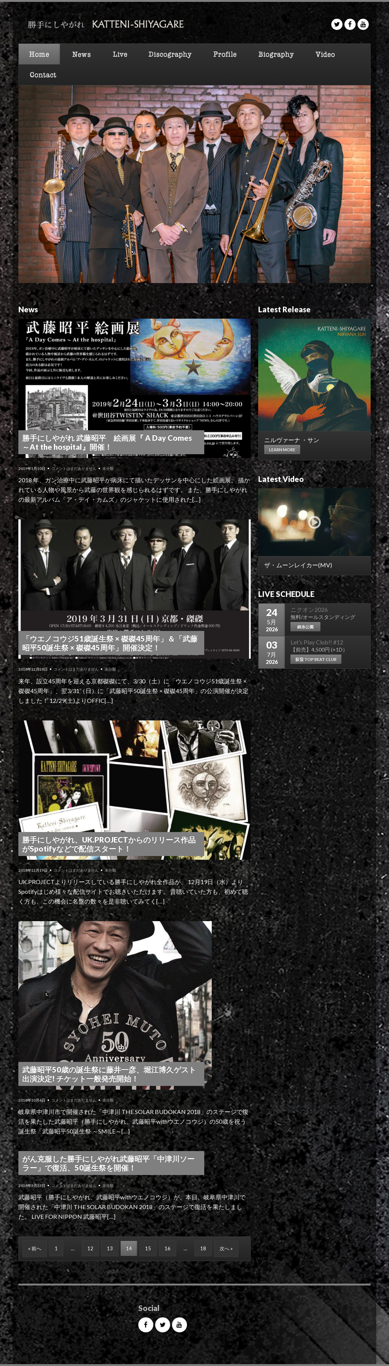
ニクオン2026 (309, 609)
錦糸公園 (305, 626)
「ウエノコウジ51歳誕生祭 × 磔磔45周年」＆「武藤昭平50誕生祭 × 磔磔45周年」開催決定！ (109, 643)
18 (203, 1248)
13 (110, 1248)
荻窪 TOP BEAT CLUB (316, 659)
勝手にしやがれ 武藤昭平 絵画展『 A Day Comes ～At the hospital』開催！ (107, 442)
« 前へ (34, 1248)
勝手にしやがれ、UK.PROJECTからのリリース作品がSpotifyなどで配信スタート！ (109, 844)
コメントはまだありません (73, 468)
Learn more (282, 449)
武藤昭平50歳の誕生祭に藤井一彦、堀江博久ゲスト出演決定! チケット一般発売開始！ (109, 1074)
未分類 (108, 468)
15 (148, 1248)
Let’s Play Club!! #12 (316, 642)
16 (168, 1248)
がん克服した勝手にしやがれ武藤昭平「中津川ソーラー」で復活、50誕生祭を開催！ (108, 1163)
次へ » (226, 1248)
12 (90, 1248)
